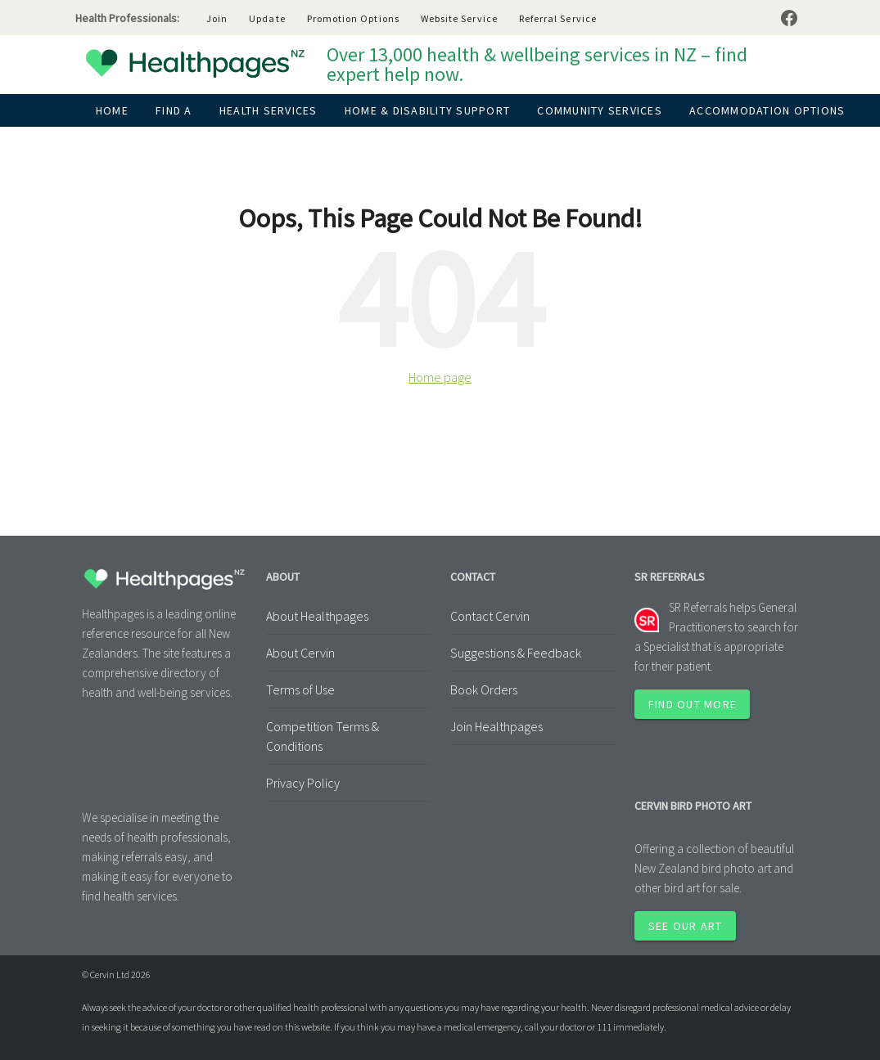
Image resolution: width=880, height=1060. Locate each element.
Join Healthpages (496, 726)
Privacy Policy (303, 783)
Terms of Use (300, 689)
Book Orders (483, 689)
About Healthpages (317, 616)
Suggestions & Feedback (515, 653)
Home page (440, 377)
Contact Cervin (490, 616)
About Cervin (300, 653)
